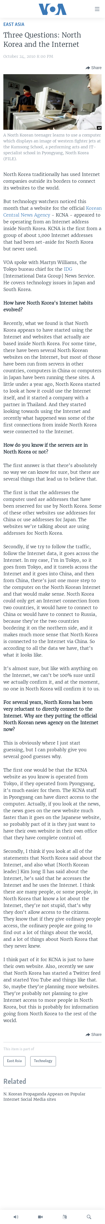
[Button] (94, 68)
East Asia (13, 24)
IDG (68, 269)
